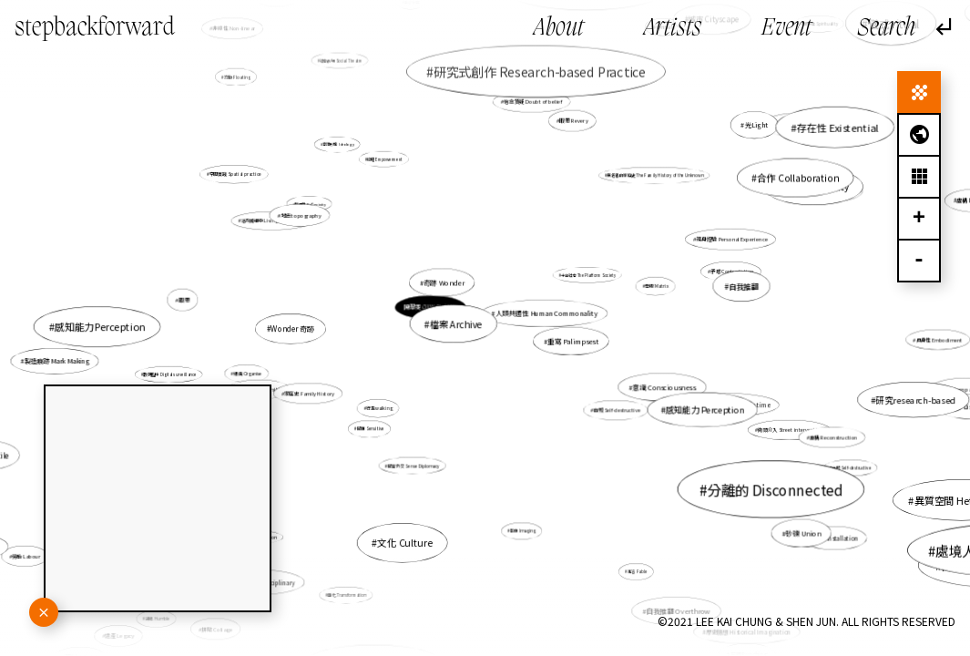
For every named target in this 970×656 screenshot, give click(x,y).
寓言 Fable (638, 572)
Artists (672, 28)
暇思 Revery (573, 120)
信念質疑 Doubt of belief (532, 104)
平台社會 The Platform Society (587, 275)
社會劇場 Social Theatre (341, 60)
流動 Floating (237, 77)
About (559, 28)
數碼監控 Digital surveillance (169, 374)
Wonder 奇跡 (292, 328)
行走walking (380, 408)
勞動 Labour (28, 555)
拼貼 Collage (217, 628)
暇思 (184, 300)
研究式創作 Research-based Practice (540, 72)
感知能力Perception (102, 327)
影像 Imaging (522, 528)
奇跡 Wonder (444, 283)
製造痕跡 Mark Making (58, 360)
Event (786, 28)
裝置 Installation (836, 538)
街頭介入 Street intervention (790, 430)
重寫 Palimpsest (572, 341)
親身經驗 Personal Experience (727, 240)
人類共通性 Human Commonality (546, 313)
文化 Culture (405, 541)
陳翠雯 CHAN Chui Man (431, 307)
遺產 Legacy (120, 636)
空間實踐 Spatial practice (235, 174)
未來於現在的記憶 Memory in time (723, 404)
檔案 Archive (456, 324)
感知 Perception (794, 125)
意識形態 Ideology (338, 145)
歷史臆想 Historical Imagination (748, 632)
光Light (753, 127)
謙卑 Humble (162, 614)
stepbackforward (95, 28)
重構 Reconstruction (827, 435)
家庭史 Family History (309, 393)
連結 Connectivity (832, 191)
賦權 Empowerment (385, 158)
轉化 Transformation (348, 592)
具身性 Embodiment (938, 339)
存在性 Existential (838, 126)
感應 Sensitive (370, 428)
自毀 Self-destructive (617, 410)
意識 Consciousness (663, 387)
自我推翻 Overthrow (677, 609)
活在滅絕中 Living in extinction (272, 221)
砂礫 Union (801, 533)
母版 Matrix (657, 285)
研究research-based (915, 400)
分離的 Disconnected (759, 481)
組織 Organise (249, 373)
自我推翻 (744, 286)
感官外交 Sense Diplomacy (414, 466)
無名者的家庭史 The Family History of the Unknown (656, 175)
